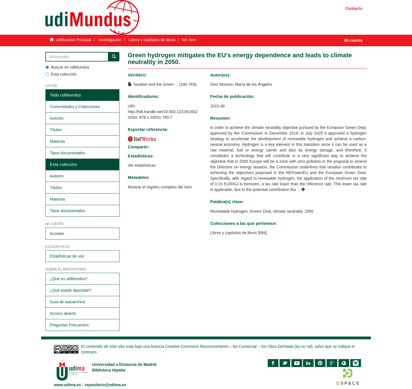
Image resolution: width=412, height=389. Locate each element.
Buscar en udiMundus (67, 67)
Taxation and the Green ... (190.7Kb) (162, 84)
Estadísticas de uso (67, 256)
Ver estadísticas (142, 165)
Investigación (109, 40)
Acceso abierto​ (63, 313)
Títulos (56, 130)
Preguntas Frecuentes (69, 325)
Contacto (353, 8)
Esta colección (60, 74)
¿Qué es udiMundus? (69, 278)
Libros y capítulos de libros (152, 40)
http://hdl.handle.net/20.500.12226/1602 (163, 111)
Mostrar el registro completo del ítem (160, 187)
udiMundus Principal (73, 40)
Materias (57, 141)
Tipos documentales (67, 153)
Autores (56, 118)
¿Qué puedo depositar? (70, 290)
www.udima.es (67, 385)
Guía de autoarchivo (67, 302)
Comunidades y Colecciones (75, 106)
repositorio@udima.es (105, 385)
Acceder (57, 233)
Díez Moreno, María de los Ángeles (241, 84)
